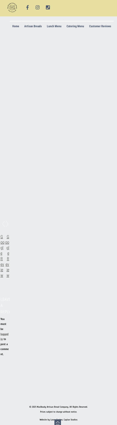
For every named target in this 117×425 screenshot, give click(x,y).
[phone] (48, 7)
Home (15, 26)
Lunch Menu (54, 26)
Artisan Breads (33, 26)
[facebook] (27, 7)
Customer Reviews (100, 26)
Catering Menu (75, 26)
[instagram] (38, 7)
